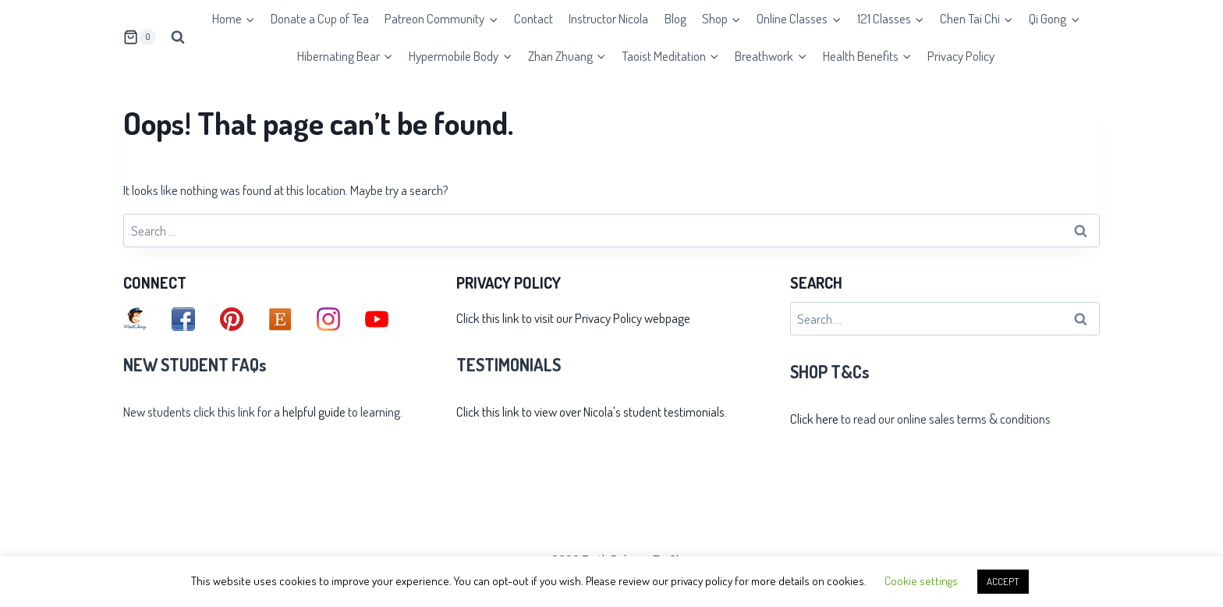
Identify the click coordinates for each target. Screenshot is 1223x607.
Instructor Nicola (608, 18)
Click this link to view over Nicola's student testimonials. (591, 411)
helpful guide (314, 411)
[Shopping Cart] (139, 37)
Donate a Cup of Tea (320, 18)
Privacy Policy (960, 56)
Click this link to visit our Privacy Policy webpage (573, 318)
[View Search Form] (178, 37)
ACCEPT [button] (1003, 581)
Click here (814, 418)
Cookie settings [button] (921, 580)
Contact (533, 18)
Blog (675, 18)
